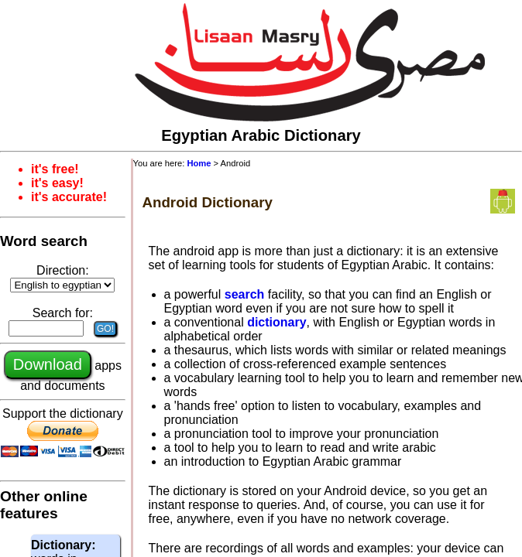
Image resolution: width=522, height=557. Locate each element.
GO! (105, 328)
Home (199, 163)
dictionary (276, 322)
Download (47, 364)
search (245, 294)
